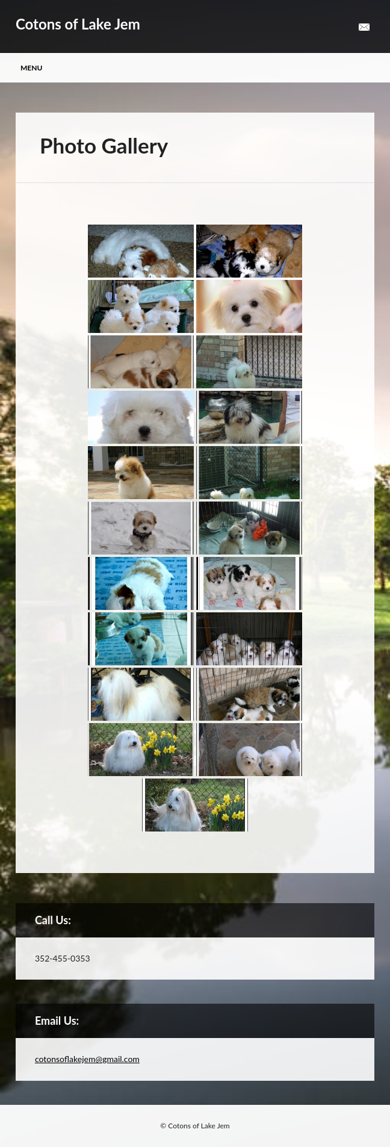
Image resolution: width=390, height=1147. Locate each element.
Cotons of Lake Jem (78, 24)
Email (364, 27)
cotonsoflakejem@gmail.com (87, 1059)
